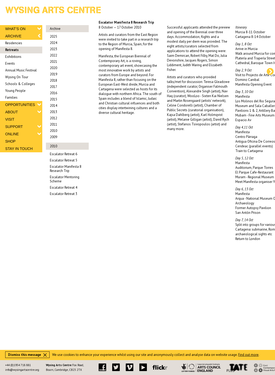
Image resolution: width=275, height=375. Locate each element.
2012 (53, 118)
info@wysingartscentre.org (22, 370)
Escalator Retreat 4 (63, 187)
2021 (53, 61)
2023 (53, 49)
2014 (53, 105)
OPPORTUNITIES (20, 105)
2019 (53, 74)
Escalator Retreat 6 (63, 154)
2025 (53, 36)
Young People (15, 90)
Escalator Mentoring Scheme (64, 179)
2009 (53, 137)
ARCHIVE (13, 36)
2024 (53, 43)
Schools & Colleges (20, 84)
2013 (53, 112)
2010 (53, 130)
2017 (53, 87)
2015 (53, 99)
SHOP (10, 141)
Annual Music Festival (21, 70)
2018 (53, 80)
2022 (53, 55)
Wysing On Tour (16, 77)
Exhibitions (13, 56)
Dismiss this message (27, 354)
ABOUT (11, 112)
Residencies (13, 43)
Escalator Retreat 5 (63, 160)
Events (10, 63)
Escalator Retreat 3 (63, 194)
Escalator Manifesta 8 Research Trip (65, 168)
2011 (53, 124)
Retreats (12, 50)
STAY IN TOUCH (19, 149)
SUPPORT (14, 127)
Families (11, 97)
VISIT (9, 119)
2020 (53, 68)
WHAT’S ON (15, 29)
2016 (53, 93)
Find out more (248, 354)
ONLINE (12, 134)
